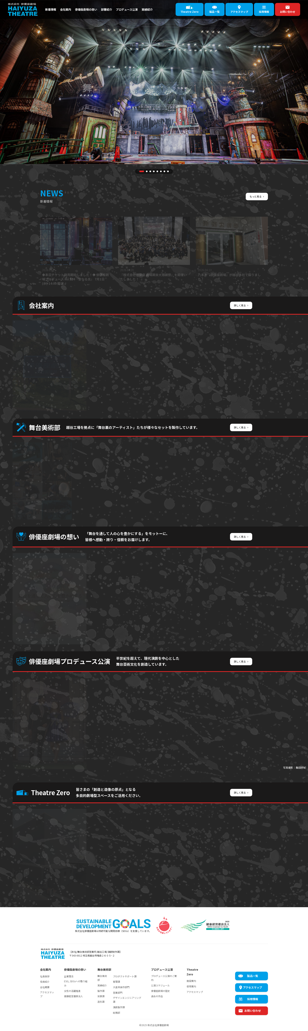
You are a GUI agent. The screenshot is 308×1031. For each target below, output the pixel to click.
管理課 (116, 981)
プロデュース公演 (136, 9)
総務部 (116, 1012)
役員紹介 (45, 981)
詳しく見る (240, 305)
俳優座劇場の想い (90, 9)
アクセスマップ (47, 994)
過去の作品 (157, 996)
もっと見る (256, 196)
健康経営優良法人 (73, 996)
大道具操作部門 (121, 987)
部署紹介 (113, 9)
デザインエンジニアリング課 (127, 999)
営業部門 (117, 992)
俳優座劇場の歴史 (160, 990)
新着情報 (51, 9)
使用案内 (191, 986)
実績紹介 (159, 9)
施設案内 (191, 980)
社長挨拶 (45, 976)
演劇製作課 (119, 1007)
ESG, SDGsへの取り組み (75, 983)
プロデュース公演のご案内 (164, 977)
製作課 (100, 990)
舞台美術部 (102, 977)
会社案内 (68, 9)
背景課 (100, 996)
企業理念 (68, 976)
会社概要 (45, 987)
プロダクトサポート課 (125, 976)
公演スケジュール (160, 985)
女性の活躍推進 (72, 990)
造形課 (100, 1001)
